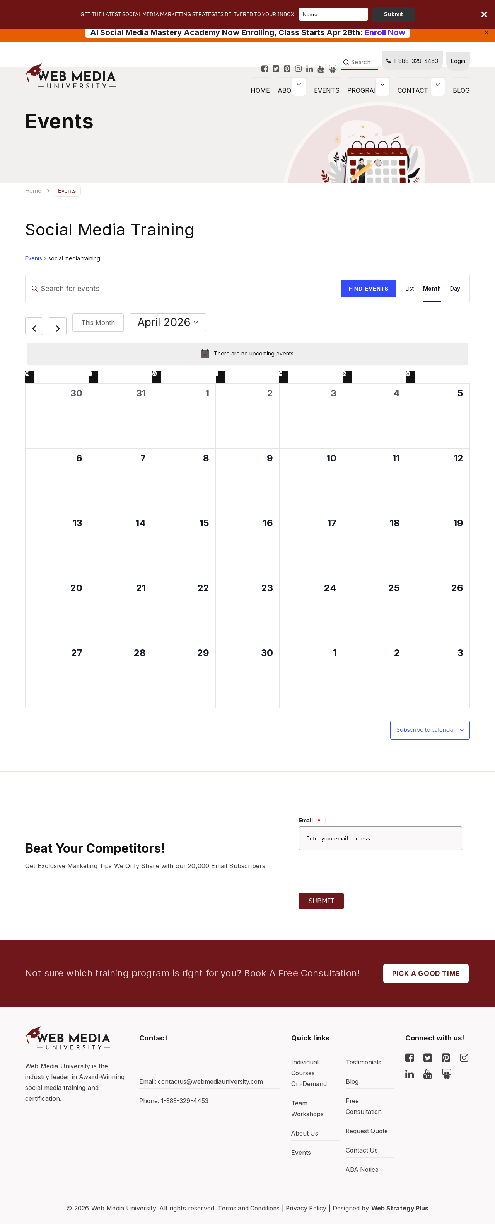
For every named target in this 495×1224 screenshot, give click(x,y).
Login (458, 62)
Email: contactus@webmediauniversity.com (202, 1082)
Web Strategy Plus (402, 1209)
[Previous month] (34, 326)
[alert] (247, 353)
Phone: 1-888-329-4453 (175, 1102)
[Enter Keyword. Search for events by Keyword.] (183, 288)
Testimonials (364, 1063)
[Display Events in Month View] (432, 288)
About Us (305, 1134)
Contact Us (418, 92)
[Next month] (58, 326)
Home (33, 190)
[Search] (358, 64)
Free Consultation (364, 1107)
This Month (98, 322)
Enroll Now (385, 32)
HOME (258, 92)
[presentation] (357, 869)
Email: (312, 820)
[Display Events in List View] (410, 288)
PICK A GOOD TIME (425, 973)
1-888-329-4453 (411, 62)
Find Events (368, 289)
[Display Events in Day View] (455, 288)
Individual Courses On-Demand (309, 1074)
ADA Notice (363, 1171)
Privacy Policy (307, 1209)
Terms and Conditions (247, 1209)
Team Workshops (308, 1109)
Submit (321, 900)
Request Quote (367, 1132)
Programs (364, 92)
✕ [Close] (486, 32)
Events (325, 92)
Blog (461, 92)
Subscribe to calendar (425, 729)
